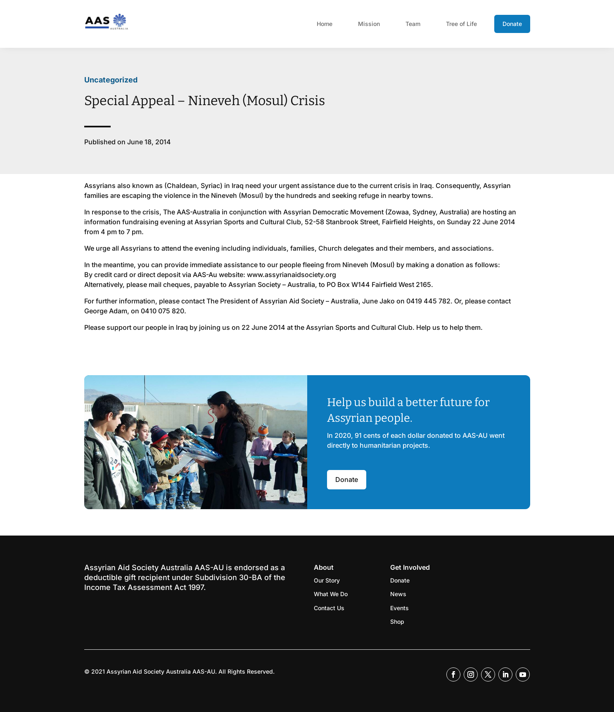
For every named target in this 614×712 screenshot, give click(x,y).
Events (399, 607)
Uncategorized (110, 79)
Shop (397, 621)
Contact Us (329, 607)
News (398, 593)
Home (324, 23)
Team (412, 23)
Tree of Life (461, 23)
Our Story (327, 580)
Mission (369, 23)
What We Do (331, 593)
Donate (512, 23)
